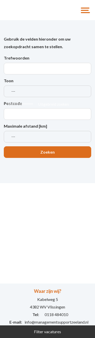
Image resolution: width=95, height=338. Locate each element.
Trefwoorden (16, 57)
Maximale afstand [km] (25, 126)
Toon (8, 80)
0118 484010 (56, 314)
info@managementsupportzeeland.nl (56, 322)
